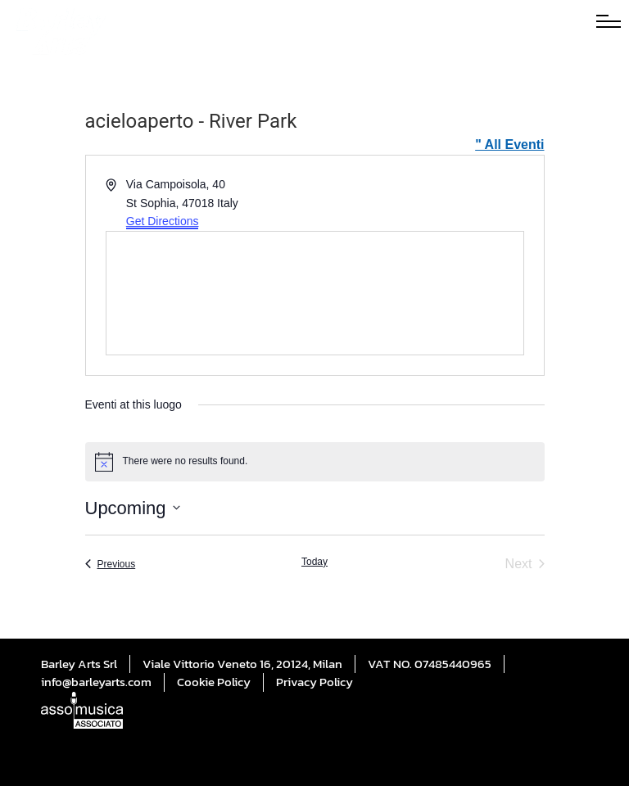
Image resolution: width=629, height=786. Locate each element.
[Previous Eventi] (110, 564)
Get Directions (162, 221)
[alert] (315, 461)
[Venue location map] (314, 293)
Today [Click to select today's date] (314, 561)
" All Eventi (509, 144)
